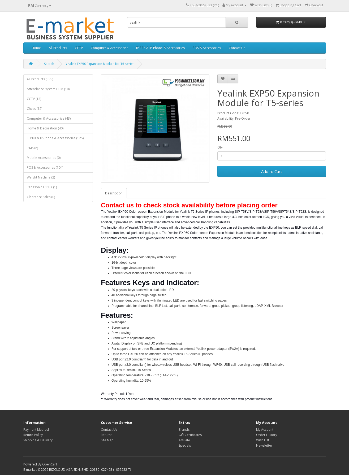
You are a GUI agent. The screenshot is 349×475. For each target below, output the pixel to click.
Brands (184, 429)
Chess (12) (34, 108)
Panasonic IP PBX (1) (42, 187)
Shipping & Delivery (38, 440)
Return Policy (33, 435)
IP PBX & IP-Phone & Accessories (160, 48)
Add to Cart (271, 171)
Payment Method (36, 429)
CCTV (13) (34, 99)
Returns (106, 435)
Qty (220, 147)
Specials (185, 445)
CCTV (79, 48)
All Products (58, 48)
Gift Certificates (190, 435)
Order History (266, 435)
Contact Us (237, 48)
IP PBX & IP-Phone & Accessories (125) (55, 138)
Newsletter (264, 445)
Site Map (107, 440)
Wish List (262, 440)
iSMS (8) (32, 148)
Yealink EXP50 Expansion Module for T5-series (100, 64)
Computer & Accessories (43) (49, 118)
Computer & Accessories (109, 48)
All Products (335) (40, 79)
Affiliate (184, 440)
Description (114, 193)
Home (36, 48)
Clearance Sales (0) (41, 197)
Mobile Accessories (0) (44, 157)
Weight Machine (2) (41, 177)
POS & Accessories (207, 48)
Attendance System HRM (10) (48, 89)
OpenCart (49, 464)
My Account (264, 429)
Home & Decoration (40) (45, 128)
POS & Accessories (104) (45, 167)
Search (49, 64)
